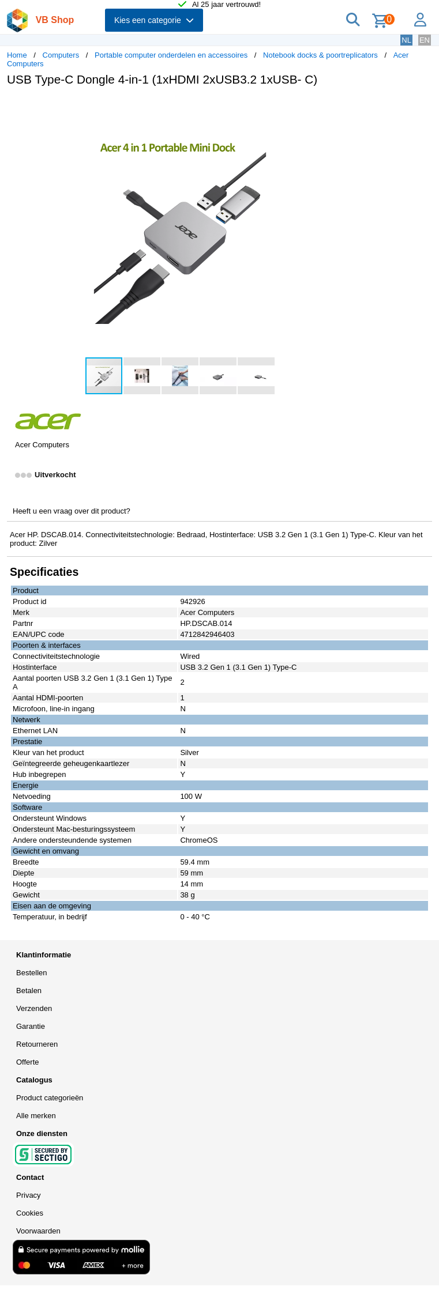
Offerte (27, 1062)
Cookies (29, 1213)
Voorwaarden (38, 1231)
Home (17, 55)
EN (424, 40)
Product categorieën (49, 1097)
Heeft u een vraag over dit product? (71, 511)
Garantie (30, 1026)
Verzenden (34, 1008)
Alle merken (36, 1115)
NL (406, 40)
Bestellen (31, 972)
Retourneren (37, 1044)
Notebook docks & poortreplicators (320, 55)
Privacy (28, 1195)
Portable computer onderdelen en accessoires (171, 55)
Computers (61, 55)
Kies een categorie (154, 20)
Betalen (29, 990)
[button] (342, 107)
